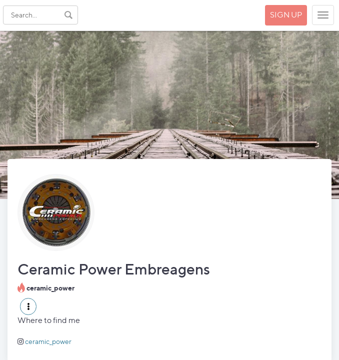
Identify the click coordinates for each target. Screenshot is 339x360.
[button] (28, 306)
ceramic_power (48, 341)
